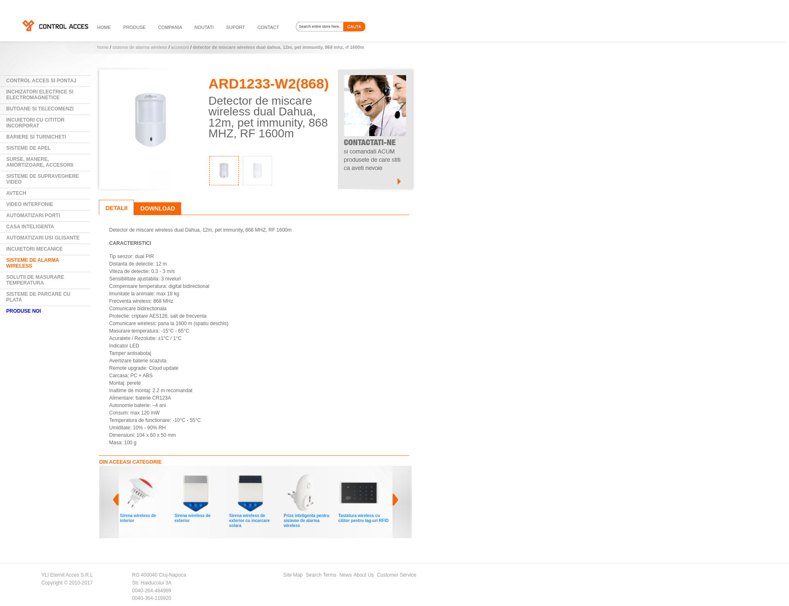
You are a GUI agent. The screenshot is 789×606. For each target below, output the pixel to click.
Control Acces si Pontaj (41, 81)
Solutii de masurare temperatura (35, 280)
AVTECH (16, 193)
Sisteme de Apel (28, 148)
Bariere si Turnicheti (36, 137)
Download (157, 208)
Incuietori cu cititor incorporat (35, 123)
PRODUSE (134, 27)
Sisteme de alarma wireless (139, 47)
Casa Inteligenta (30, 227)
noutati (204, 27)
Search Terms (321, 575)
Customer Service (396, 575)
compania (170, 27)
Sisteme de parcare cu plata (38, 297)
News (346, 575)
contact (268, 27)
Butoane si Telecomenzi (40, 109)
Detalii (116, 208)
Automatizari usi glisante (43, 238)
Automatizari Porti (33, 215)
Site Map (293, 575)
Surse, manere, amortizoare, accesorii (39, 162)
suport (235, 27)
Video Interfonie (29, 204)
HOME (104, 27)
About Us (364, 575)
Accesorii (180, 47)
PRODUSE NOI (23, 311)
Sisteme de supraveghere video (42, 179)
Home (103, 47)
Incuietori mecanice (34, 249)
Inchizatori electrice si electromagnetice (39, 95)
